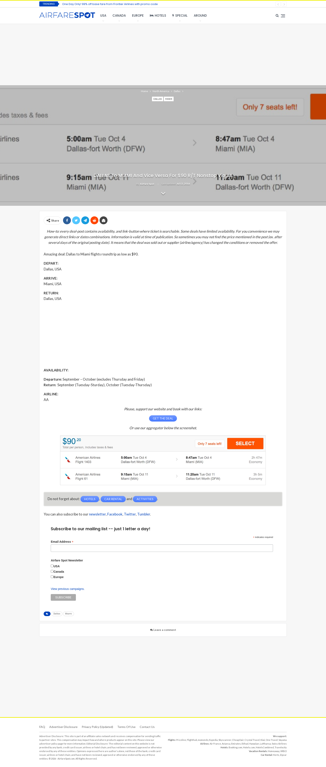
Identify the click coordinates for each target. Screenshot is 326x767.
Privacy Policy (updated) (97, 726)
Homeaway (273, 751)
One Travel (272, 739)
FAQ (42, 726)
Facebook (114, 514)
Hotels (158, 15)
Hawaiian (254, 743)
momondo (203, 739)
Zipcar (283, 754)
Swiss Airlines (279, 743)
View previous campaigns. (67, 588)
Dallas (157, 98)
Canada (119, 15)
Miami (168, 98)
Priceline (181, 739)
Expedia (213, 739)
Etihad (245, 743)
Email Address (62, 541)
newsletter (97, 514)
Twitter (130, 514)
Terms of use (126, 726)
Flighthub (192, 739)
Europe (138, 15)
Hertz (276, 754)
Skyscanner (225, 739)
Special (180, 15)
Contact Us (147, 726)
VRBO (283, 751)
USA (103, 15)
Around (200, 15)
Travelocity (281, 747)
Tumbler (143, 514)
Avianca (226, 743)
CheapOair (238, 739)
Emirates (236, 743)
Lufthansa (265, 743)
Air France (215, 743)
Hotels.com (249, 747)
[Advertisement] (163, 54)
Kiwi (263, 739)
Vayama (283, 739)
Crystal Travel (252, 739)
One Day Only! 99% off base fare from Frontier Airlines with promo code (110, 4)
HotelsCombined (265, 747)
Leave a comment (163, 629)
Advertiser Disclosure (63, 726)
